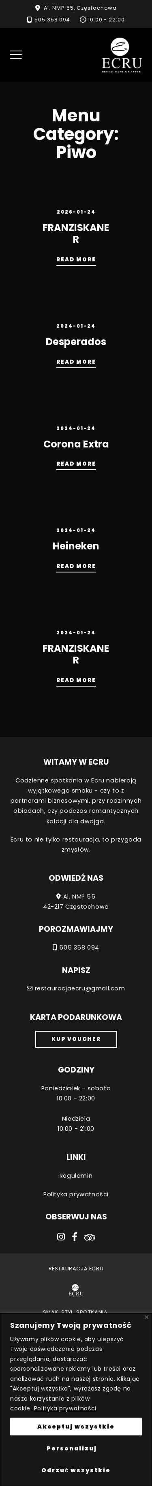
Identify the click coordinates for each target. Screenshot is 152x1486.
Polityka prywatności (65, 1408)
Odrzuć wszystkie (76, 1470)
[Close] (146, 1317)
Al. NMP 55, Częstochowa (80, 7)
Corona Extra (76, 444)
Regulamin (76, 1176)
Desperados (76, 341)
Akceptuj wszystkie (76, 1426)
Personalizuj (72, 1448)
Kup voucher (76, 1039)
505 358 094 (52, 19)
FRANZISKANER (76, 233)
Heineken (76, 546)
